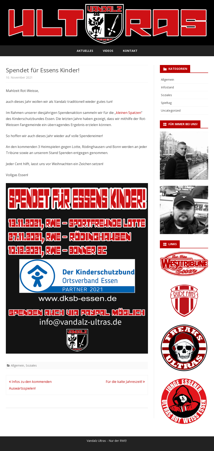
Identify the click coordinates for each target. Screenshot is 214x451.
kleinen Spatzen (128, 112)
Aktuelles (85, 51)
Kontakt (130, 51)
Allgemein (17, 365)
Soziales (31, 365)
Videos (108, 51)
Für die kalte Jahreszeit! (125, 381)
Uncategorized (171, 110)
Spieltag (166, 103)
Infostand (167, 87)
